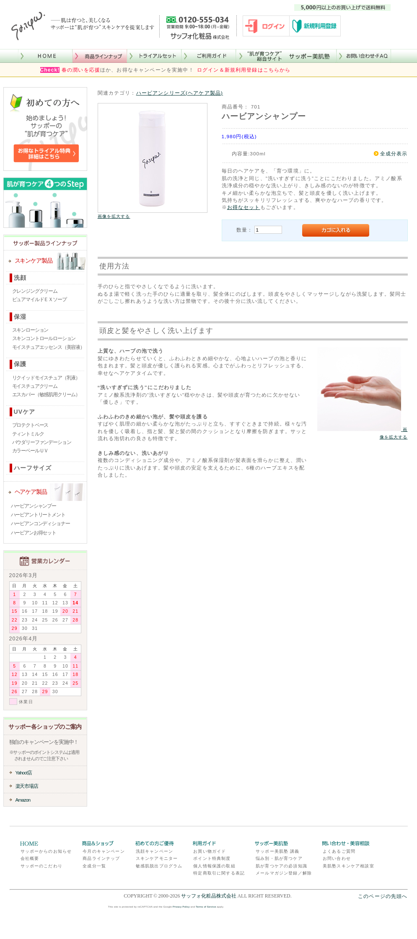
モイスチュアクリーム (34, 386)
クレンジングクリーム (34, 291)
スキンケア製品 (33, 260)
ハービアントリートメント (38, 515)
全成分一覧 (94, 866)
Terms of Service (206, 906)
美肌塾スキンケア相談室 (348, 866)
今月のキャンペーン (103, 851)
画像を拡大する (114, 216)
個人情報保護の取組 (214, 866)
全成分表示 (394, 153)
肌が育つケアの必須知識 (281, 866)
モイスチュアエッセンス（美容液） (48, 347)
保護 (20, 364)
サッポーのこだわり (41, 866)
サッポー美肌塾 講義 (277, 851)
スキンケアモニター (157, 858)
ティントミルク (28, 434)
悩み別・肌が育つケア (279, 858)
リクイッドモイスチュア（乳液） (46, 378)
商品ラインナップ (101, 858)
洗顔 (20, 277)
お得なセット (243, 207)
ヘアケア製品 (31, 491)
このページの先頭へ (382, 896)
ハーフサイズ (33, 467)
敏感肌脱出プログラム (159, 866)
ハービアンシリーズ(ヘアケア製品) (179, 92)
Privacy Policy (181, 906)
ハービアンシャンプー (33, 506)
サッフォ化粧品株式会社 (208, 896)
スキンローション (30, 330)
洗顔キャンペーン (154, 851)
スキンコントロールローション (44, 338)
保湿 (20, 316)
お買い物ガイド (209, 851)
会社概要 (30, 858)
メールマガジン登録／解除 (284, 873)
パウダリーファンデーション (41, 442)
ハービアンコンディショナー (40, 523)
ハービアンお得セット (33, 533)
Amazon (23, 799)
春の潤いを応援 (81, 70)
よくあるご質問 (339, 851)
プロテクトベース (30, 425)
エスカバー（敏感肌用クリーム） (46, 394)
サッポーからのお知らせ (46, 851)
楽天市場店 (27, 786)
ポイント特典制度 (212, 858)
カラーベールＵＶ (30, 451)
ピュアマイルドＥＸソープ (39, 299)
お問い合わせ (337, 858)
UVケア (25, 411)
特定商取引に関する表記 (219, 873)
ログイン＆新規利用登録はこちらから (244, 70)
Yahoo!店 (24, 772)
